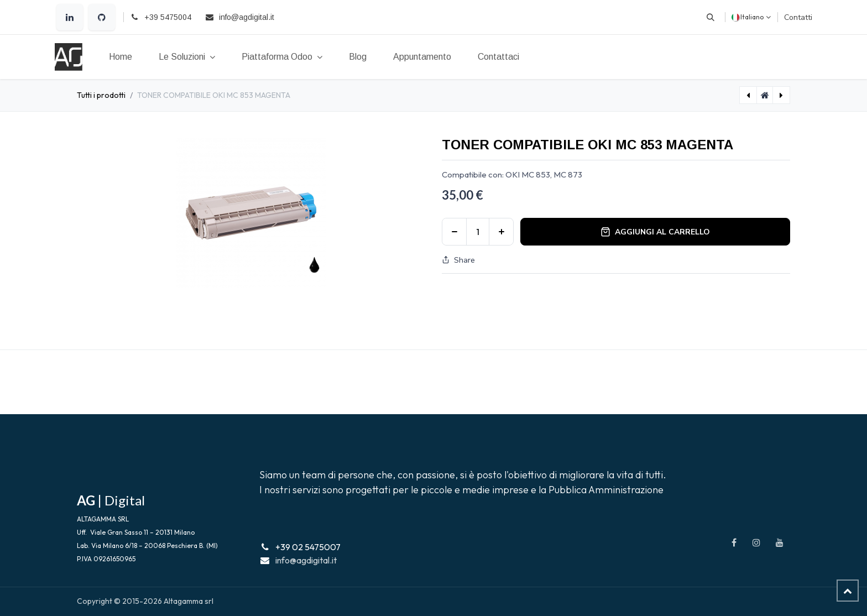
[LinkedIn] (69, 17)
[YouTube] (779, 542)
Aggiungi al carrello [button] (655, 232)
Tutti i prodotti (101, 95)
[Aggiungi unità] (501, 231)
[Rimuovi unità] (454, 231)
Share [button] (458, 260)
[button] (710, 17)
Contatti (798, 17)
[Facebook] (734, 542)
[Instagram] (756, 542)
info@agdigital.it (306, 560)
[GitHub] (101, 17)
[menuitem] (120, 57)
